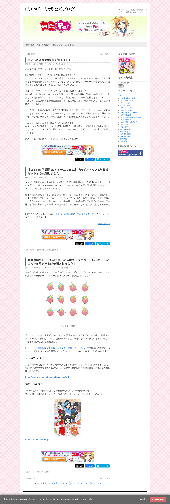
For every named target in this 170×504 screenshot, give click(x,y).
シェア (79, 159)
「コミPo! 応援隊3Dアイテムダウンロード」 (74, 214)
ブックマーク (102, 159)
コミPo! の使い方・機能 (128, 112)
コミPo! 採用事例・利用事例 (130, 117)
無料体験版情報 (125, 134)
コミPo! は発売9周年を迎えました (50, 59)
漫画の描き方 (125, 132)
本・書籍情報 (125, 129)
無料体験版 (30, 45)
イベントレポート (126, 103)
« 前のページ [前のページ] (59, 483)
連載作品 (123, 141)
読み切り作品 (125, 136)
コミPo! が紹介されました (129, 110)
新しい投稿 (105, 54)
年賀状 (31, 250)
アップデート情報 (126, 101)
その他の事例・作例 (127, 98)
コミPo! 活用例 (125, 120)
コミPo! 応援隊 (58, 177)
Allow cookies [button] (158, 499)
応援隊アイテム (40, 250)
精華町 (47, 472)
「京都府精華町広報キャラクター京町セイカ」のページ (62, 348)
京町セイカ (40, 472)
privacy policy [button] (87, 499)
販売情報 (123, 139)
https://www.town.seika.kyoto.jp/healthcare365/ (47, 377)
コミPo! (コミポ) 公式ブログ (49, 9)
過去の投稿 (30, 54)
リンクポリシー (71, 45)
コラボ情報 (124, 124)
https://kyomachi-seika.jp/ (37, 439)
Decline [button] (143, 499)
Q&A (122, 96)
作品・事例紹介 (43, 45)
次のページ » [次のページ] (82, 483)
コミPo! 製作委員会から (61, 64)
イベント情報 (125, 105)
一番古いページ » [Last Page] (94, 483)
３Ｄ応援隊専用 (52, 250)
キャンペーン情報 (126, 108)
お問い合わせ (57, 45)
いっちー (32, 472)
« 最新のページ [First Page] (47, 483)
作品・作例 (124, 127)
